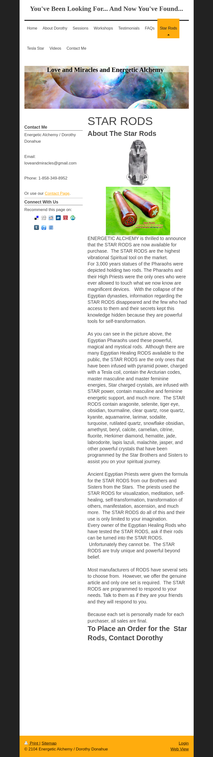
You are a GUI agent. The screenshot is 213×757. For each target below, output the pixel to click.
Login (184, 743)
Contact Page (57, 193)
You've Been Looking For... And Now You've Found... (106, 8)
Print (31, 743)
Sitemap (49, 743)
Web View (179, 749)
